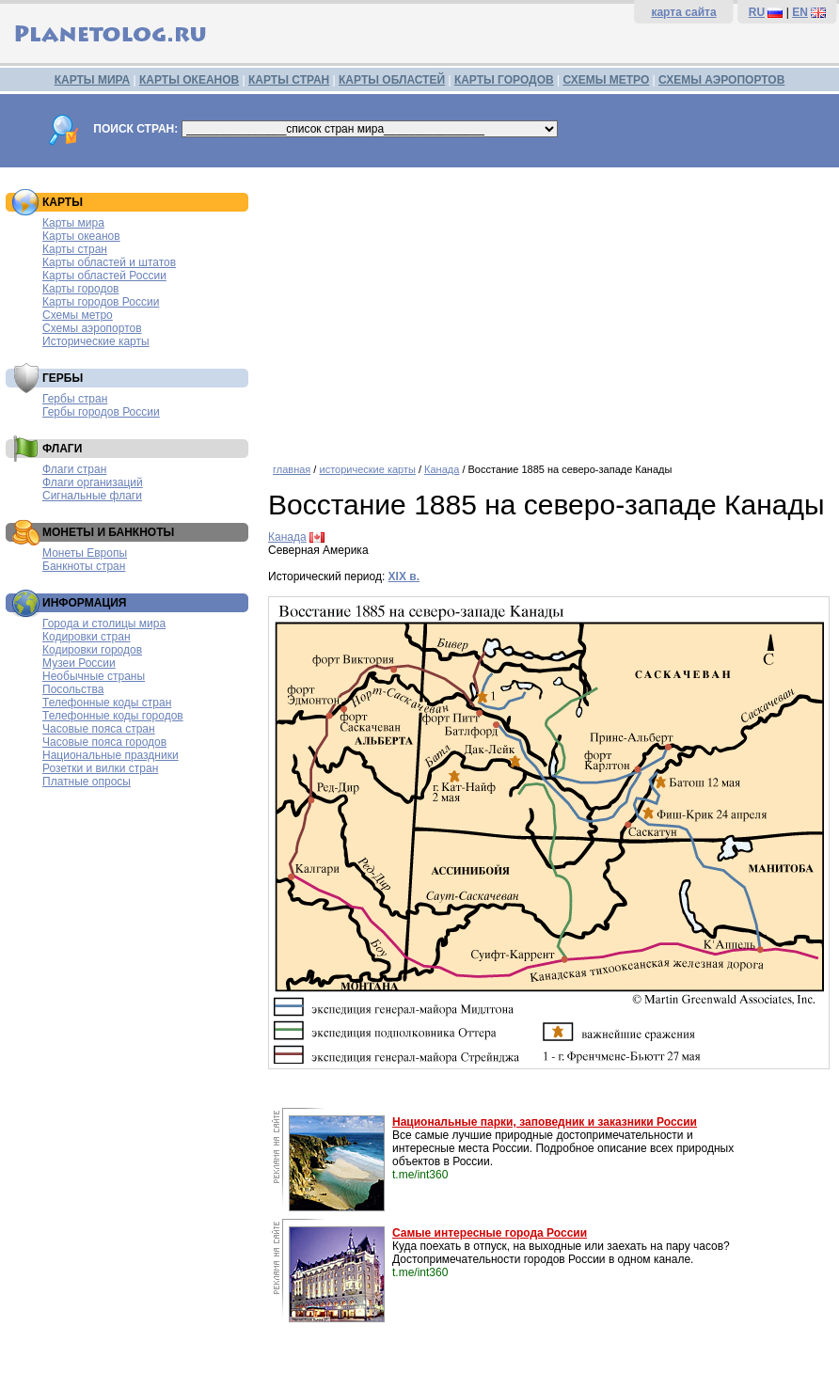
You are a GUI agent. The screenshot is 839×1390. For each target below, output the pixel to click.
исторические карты (367, 469)
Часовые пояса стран (98, 728)
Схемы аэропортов (92, 328)
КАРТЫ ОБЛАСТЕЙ (392, 80)
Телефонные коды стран (106, 702)
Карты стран (74, 249)
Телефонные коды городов (112, 715)
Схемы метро (77, 315)
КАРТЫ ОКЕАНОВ (189, 80)
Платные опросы (86, 781)
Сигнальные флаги (92, 495)
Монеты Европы (84, 553)
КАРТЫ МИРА (92, 80)
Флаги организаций (92, 482)
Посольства (73, 689)
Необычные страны (93, 676)
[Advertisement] (549, 308)
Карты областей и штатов (109, 262)
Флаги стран (74, 469)
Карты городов (80, 288)
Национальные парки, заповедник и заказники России (544, 1122)
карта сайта (683, 12)
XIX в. (404, 576)
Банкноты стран (83, 566)
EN (800, 12)
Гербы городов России (101, 412)
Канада (441, 469)
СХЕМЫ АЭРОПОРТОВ (721, 80)
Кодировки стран (86, 636)
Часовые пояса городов (104, 742)
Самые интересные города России (489, 1233)
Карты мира (73, 222)
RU (757, 12)
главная (291, 469)
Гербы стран (74, 398)
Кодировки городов (92, 649)
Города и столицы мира (104, 623)
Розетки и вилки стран (100, 768)
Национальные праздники (110, 755)
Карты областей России (104, 275)
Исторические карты (96, 341)
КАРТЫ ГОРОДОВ (504, 80)
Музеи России (79, 663)
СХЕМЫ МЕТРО (605, 80)
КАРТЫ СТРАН (288, 80)
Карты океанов (81, 236)
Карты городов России (100, 301)
